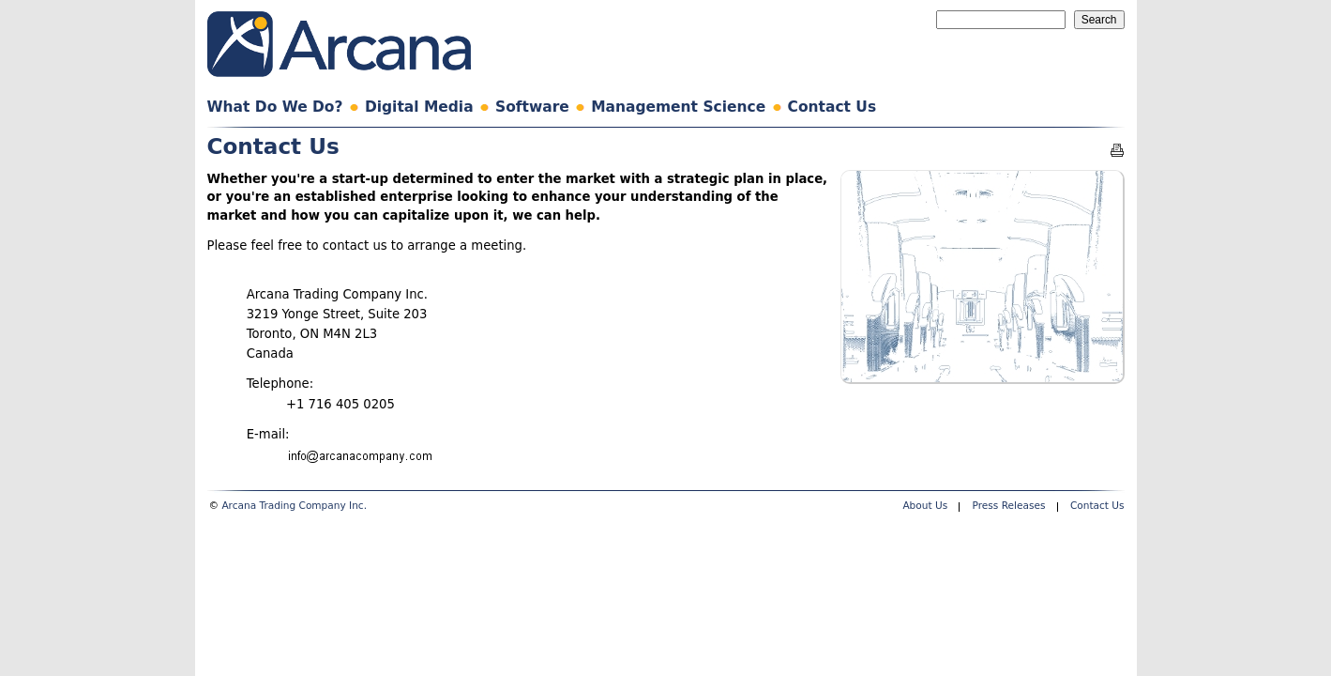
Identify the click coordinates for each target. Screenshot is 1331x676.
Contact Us (832, 107)
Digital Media (419, 107)
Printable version (1117, 150)
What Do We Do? (275, 107)
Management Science (678, 107)
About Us (924, 505)
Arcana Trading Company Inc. (294, 505)
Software (532, 107)
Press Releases (1009, 505)
